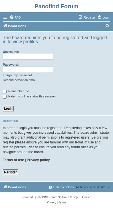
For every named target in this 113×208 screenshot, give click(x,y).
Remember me (16, 91)
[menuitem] (15, 17)
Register (10, 172)
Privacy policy (38, 160)
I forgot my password (17, 75)
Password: (11, 64)
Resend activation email (19, 80)
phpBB (41, 197)
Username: (11, 51)
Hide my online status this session (29, 96)
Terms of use (13, 160)
